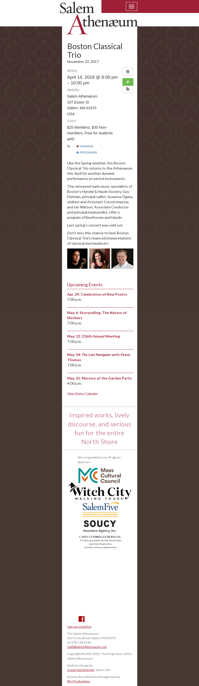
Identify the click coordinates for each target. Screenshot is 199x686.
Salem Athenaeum (99, 21)
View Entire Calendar (82, 393)
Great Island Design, (81, 670)
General (85, 146)
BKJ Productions (78, 681)
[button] (128, 89)
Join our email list (79, 627)
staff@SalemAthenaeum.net (87, 647)
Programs (87, 152)
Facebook (82, 619)
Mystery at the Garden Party (107, 378)
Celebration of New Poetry (104, 294)
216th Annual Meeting (101, 336)
